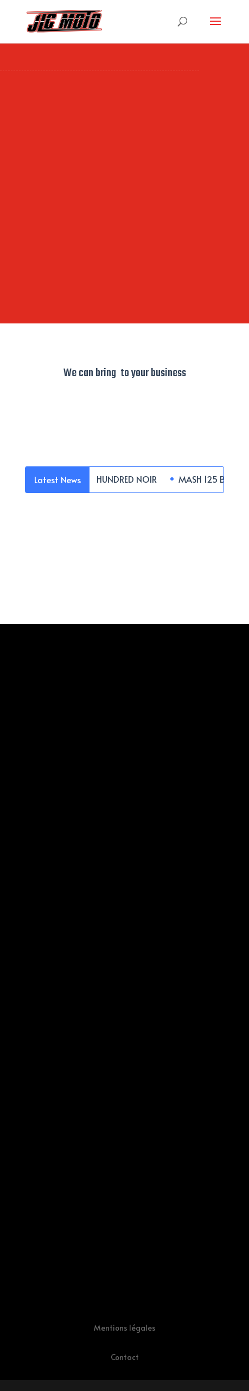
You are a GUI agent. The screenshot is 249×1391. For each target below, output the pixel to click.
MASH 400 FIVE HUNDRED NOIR (96, 479)
